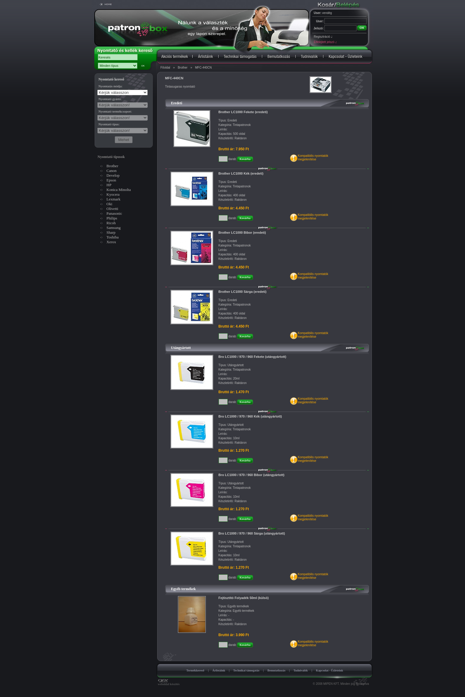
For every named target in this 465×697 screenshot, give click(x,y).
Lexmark (113, 199)
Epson (111, 180)
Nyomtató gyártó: (110, 99)
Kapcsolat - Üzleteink (329, 670)
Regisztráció (323, 36)
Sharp (110, 232)
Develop (113, 175)
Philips (111, 218)
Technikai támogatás (246, 670)
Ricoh (111, 223)
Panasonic (114, 213)
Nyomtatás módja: (110, 86)
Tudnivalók (300, 670)
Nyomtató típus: (109, 124)
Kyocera (113, 194)
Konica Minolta (118, 189)
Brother (182, 67)
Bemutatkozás (276, 670)
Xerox (111, 242)
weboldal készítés (169, 683)
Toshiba (112, 237)
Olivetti (112, 208)
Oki (109, 204)
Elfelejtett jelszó (325, 42)
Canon (111, 170)
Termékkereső (195, 670)
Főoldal (165, 67)
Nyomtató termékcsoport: (115, 111)
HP (109, 185)
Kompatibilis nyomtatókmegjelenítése (313, 157)
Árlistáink (218, 670)
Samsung (113, 227)
